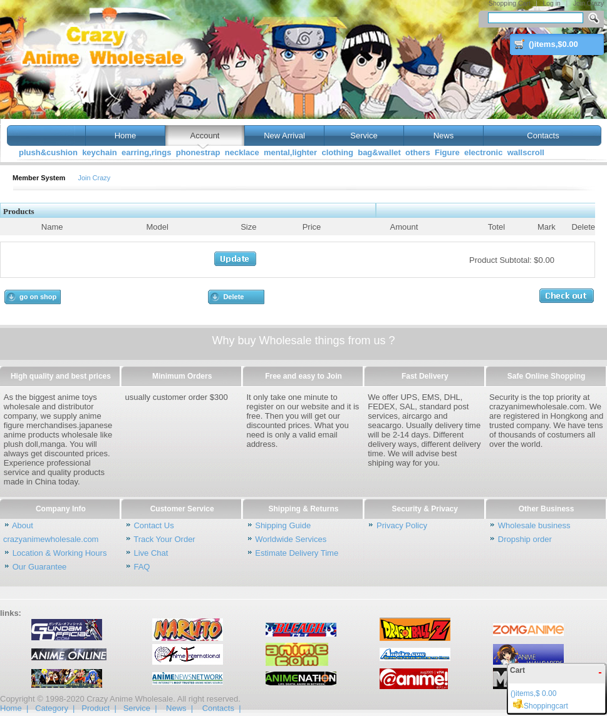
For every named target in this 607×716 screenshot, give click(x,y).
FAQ (141, 566)
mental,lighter (290, 152)
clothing (337, 152)
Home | (14, 708)
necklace (242, 152)
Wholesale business (534, 525)
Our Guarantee (40, 566)
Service (363, 135)
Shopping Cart (509, 3)
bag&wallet (379, 152)
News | (179, 708)
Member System (39, 178)
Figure (447, 152)
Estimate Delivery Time (296, 553)
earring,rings (146, 152)
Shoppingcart (539, 706)
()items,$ (553, 44)
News (443, 135)
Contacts (543, 135)
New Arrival (284, 135)
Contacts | (221, 708)
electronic (483, 152)
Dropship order (525, 539)
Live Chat (150, 553)
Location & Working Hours (60, 553)
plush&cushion (48, 152)
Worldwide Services (290, 539)
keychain (99, 152)
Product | (98, 708)
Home (125, 135)
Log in (552, 3)
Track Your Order (164, 539)
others (417, 152)
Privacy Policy (401, 525)
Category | (55, 708)
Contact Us (153, 525)
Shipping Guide (283, 525)
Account (205, 135)
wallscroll (525, 152)
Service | (140, 708)
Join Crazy (588, 3)
